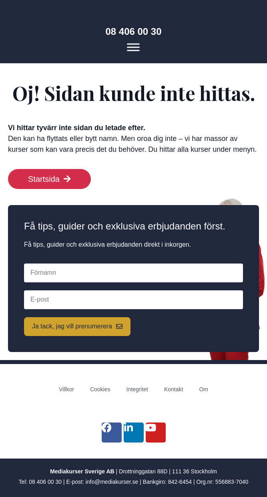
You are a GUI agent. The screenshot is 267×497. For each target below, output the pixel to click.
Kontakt (173, 389)
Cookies (100, 389)
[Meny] (133, 47)
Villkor (66, 389)
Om (203, 389)
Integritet (137, 389)
